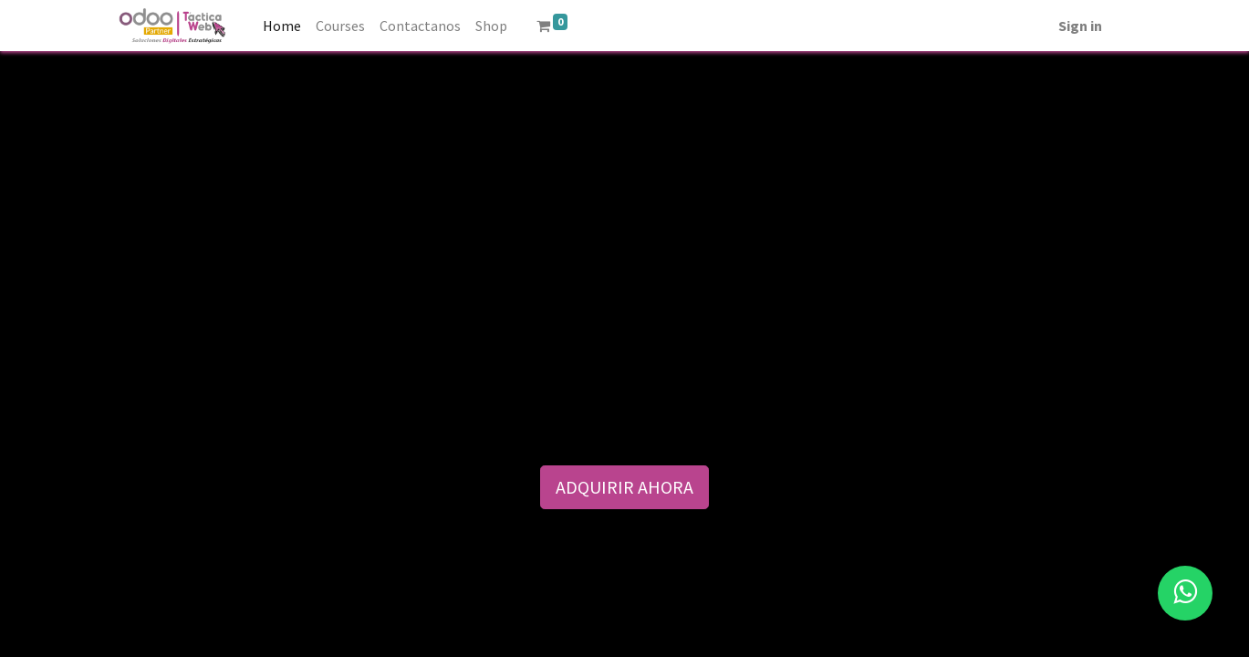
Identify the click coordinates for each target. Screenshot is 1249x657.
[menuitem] (281, 25)
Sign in (1080, 25)
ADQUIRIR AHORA (624, 486)
